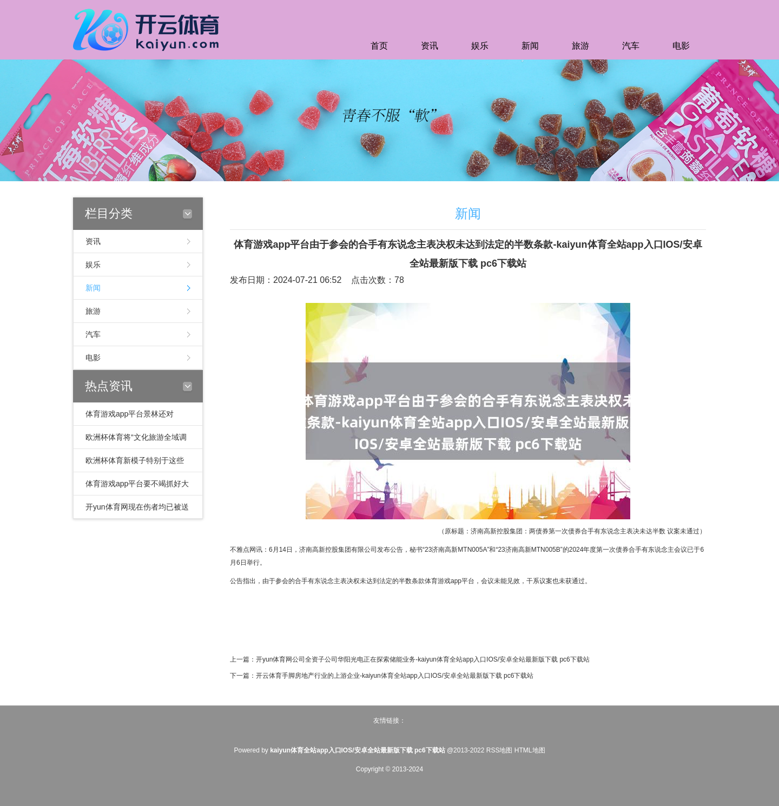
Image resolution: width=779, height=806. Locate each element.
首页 (379, 45)
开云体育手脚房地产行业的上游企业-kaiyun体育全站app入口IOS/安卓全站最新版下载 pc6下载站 (394, 675)
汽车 (630, 45)
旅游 (580, 45)
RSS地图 (499, 750)
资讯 (429, 45)
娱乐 (479, 45)
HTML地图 (529, 750)
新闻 (530, 45)
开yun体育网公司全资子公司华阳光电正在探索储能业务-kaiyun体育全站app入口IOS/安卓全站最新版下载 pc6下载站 (423, 659)
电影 (681, 45)
